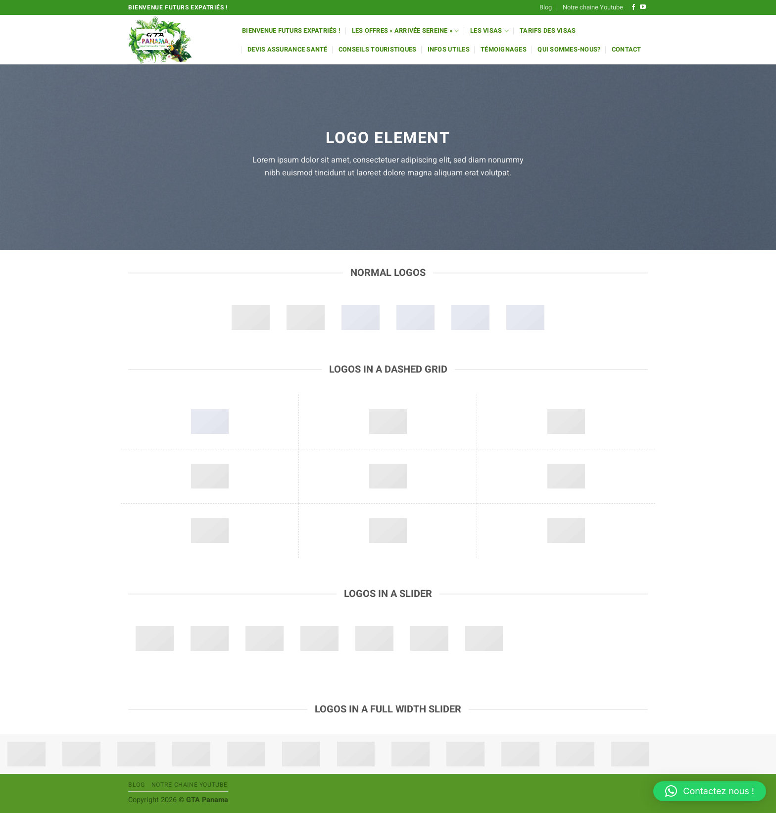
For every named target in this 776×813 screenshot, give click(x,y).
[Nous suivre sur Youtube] (643, 7)
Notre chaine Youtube (593, 7)
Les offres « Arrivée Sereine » (405, 31)
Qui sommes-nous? (568, 49)
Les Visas (489, 31)
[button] (709, 791)
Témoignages (504, 49)
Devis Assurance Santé (287, 49)
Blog (545, 7)
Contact (626, 49)
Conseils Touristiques (377, 49)
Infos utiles (449, 49)
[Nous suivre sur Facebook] (633, 7)
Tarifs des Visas (548, 30)
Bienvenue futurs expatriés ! (291, 30)
